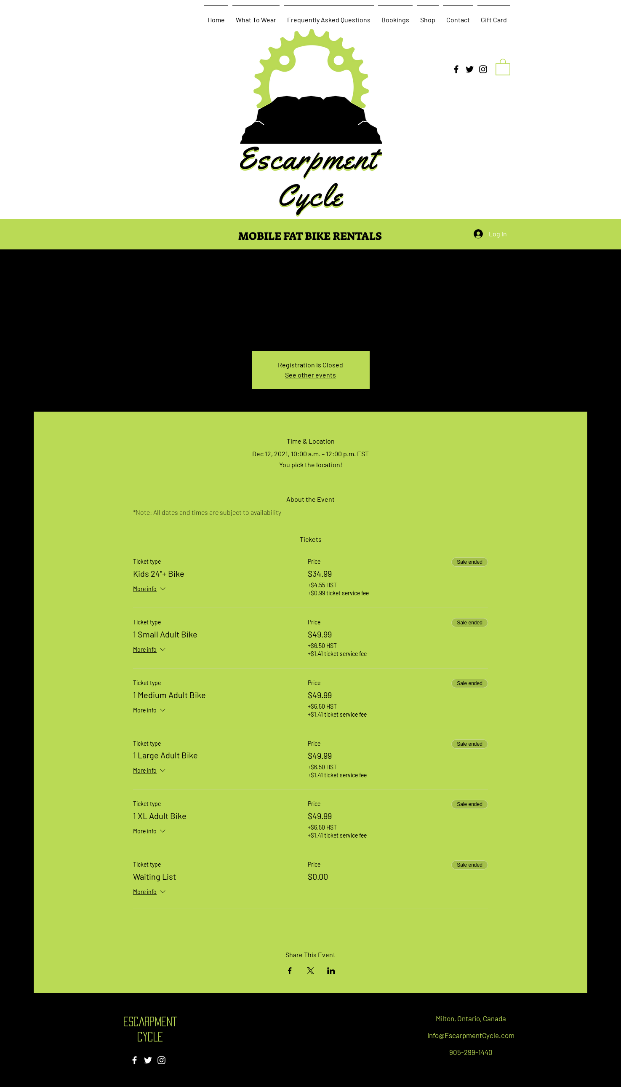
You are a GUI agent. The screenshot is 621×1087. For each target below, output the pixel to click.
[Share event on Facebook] (290, 970)
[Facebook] (456, 69)
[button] (503, 66)
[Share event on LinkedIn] (331, 970)
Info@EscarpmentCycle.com (470, 1035)
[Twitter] (469, 69)
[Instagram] (483, 69)
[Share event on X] (310, 970)
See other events (310, 375)
